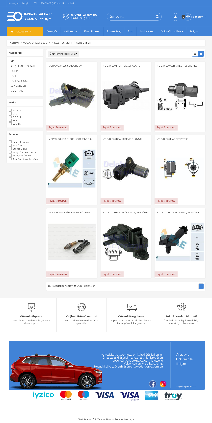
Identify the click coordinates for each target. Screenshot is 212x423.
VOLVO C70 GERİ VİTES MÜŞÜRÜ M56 (177, 65)
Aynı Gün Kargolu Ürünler (26, 159)
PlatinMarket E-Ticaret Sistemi (96, 419)
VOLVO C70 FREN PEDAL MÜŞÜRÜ (121, 65)
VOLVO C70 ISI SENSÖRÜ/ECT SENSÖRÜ (71, 139)
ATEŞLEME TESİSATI (22, 66)
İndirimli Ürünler (21, 142)
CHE (15, 113)
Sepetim (199, 16)
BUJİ (12, 76)
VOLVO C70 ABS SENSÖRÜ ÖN (65, 65)
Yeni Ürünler (19, 145)
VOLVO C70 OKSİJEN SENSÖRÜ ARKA (69, 212)
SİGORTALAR (17, 90)
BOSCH (17, 110)
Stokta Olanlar (20, 148)
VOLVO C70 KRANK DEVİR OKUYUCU (123, 139)
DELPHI (17, 117)
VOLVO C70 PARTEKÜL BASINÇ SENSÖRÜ (125, 212)
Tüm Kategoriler (19, 31)
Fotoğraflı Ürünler (22, 155)
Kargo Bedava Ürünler (25, 152)
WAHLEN (17, 124)
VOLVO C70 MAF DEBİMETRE (172, 139)
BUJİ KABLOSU (18, 80)
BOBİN (14, 71)
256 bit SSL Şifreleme (83, 18)
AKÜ (12, 61)
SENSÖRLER (17, 85)
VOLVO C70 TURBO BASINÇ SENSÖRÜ (178, 212)
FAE (15, 120)
